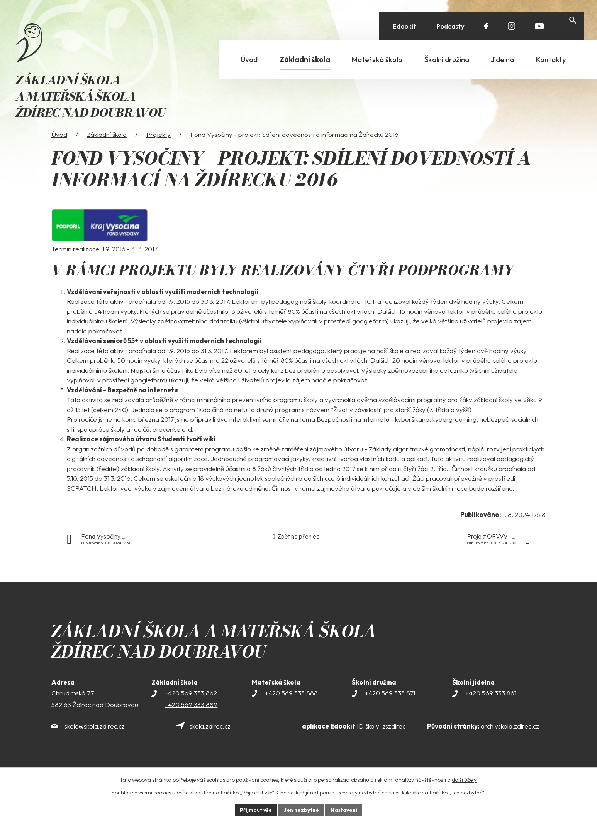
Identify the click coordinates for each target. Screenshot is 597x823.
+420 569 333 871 (390, 706)
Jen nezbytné (301, 809)
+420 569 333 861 (490, 706)
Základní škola (107, 147)
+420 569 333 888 (291, 706)
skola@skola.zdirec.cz (94, 739)
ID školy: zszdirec (353, 739)
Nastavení (345, 809)
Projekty (158, 147)
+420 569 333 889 (191, 718)
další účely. (464, 779)
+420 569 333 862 (191, 706)
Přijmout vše (254, 809)
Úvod (59, 147)
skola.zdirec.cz (210, 739)
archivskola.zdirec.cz (483, 739)
